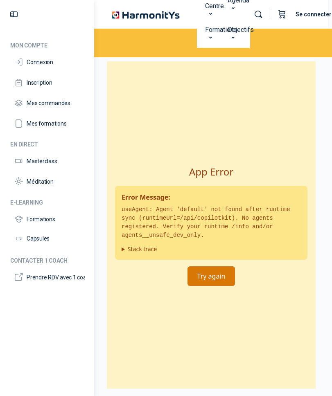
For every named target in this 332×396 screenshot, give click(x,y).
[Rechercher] (262, 14)
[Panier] (285, 14)
